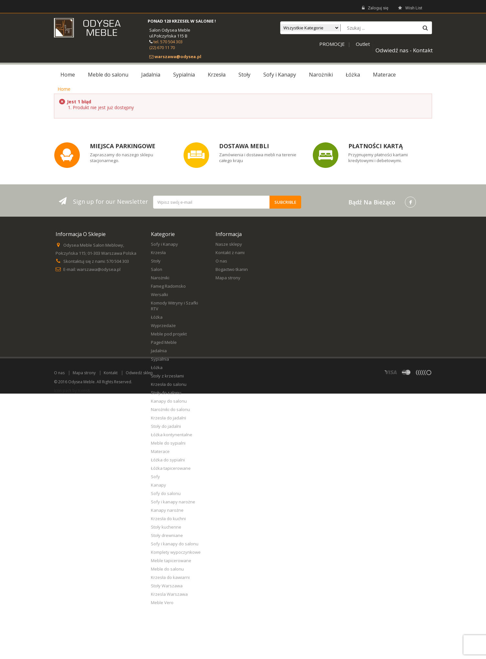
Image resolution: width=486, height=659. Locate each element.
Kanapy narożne (167, 510)
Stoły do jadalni (166, 426)
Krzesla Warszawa (169, 594)
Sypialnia (160, 359)
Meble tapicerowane (171, 560)
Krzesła (158, 252)
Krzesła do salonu (168, 384)
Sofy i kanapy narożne (173, 502)
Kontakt (111, 638)
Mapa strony (228, 278)
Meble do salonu (167, 569)
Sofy (155, 476)
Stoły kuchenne (166, 527)
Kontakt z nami (230, 252)
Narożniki (160, 278)
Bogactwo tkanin (232, 269)
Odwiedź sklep (139, 638)
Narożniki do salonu (170, 409)
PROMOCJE (332, 44)
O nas (221, 261)
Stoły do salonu (166, 393)
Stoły (156, 261)
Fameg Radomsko (168, 286)
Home (64, 89)
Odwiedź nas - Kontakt (404, 50)
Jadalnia (159, 351)
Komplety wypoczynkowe (176, 552)
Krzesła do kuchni (168, 518)
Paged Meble (164, 342)
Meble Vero (162, 602)
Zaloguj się (375, 8)
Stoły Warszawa (167, 586)
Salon (156, 269)
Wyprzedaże (163, 325)
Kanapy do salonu (169, 401)
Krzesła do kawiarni (170, 577)
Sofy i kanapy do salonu (174, 544)
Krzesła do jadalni (168, 418)
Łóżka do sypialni (168, 460)
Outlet (363, 44)
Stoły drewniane (167, 535)
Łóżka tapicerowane (171, 468)
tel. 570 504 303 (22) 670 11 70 (166, 44)
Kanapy (158, 485)
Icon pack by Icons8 (72, 656)
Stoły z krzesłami (167, 376)
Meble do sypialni (168, 443)
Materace (160, 451)
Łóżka (157, 317)
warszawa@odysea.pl (99, 269)
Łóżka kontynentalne (171, 435)
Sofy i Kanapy (164, 244)
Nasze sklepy (229, 244)
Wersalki (159, 294)
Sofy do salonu (166, 493)
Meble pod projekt (169, 334)
